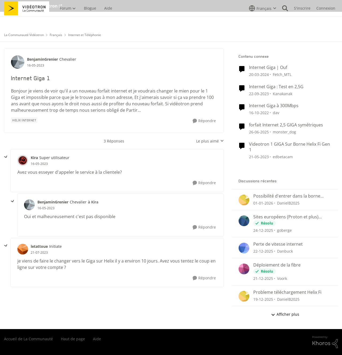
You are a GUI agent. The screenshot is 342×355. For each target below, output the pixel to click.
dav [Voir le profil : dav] (276, 112)
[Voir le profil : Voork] (244, 269)
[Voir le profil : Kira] (22, 160)
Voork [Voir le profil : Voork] (282, 278)
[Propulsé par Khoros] (325, 342)
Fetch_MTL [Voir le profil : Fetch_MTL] (282, 74)
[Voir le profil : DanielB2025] (244, 200)
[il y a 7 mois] (263, 203)
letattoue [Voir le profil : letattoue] (39, 246)
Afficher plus (285, 314)
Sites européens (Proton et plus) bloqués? (285, 217)
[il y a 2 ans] (259, 132)
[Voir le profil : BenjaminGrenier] (17, 62)
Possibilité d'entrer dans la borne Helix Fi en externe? (286, 196)
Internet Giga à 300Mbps (273, 106)
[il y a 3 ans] (259, 74)
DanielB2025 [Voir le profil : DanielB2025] (288, 203)
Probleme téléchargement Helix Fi (287, 292)
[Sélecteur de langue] (263, 20)
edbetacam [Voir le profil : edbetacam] (283, 156)
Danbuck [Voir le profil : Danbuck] (285, 251)
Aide (97, 338)
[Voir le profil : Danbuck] (244, 248)
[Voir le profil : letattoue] (22, 249)
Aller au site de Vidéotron (31, 6)
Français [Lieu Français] (56, 35)
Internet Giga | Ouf (268, 67)
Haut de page (73, 338)
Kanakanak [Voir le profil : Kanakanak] (282, 93)
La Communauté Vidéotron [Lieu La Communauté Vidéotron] (24, 35)
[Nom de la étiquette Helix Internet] (24, 120)
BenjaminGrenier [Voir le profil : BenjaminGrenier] (42, 59)
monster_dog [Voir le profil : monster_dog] (284, 131)
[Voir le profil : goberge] (244, 220)
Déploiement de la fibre (277, 265)
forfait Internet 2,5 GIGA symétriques (286, 125)
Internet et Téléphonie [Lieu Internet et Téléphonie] (84, 35)
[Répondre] (204, 121)
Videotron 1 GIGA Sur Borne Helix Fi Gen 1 (289, 147)
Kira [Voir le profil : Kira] (34, 157)
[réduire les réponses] (6, 157)
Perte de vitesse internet (278, 244)
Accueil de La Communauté (28, 338)
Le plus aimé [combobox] (210, 141)
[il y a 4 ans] (259, 112)
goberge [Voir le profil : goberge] (284, 230)
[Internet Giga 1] (39, 163)
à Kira (93, 201)
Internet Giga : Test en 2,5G (276, 87)
